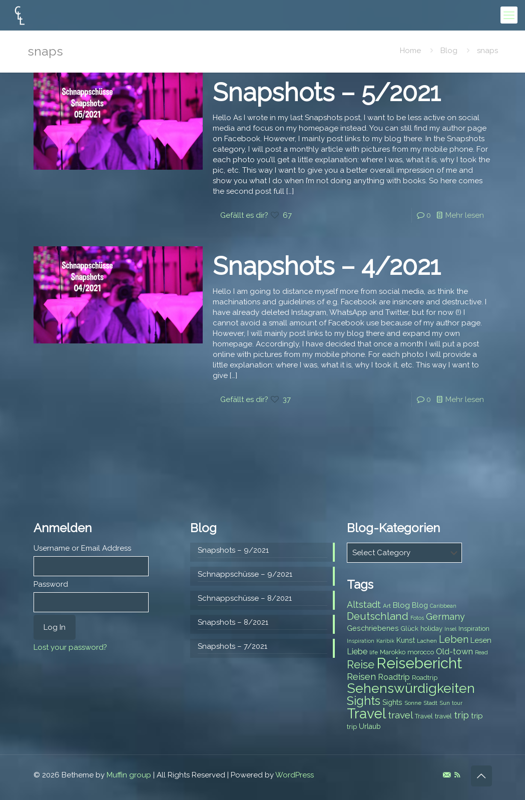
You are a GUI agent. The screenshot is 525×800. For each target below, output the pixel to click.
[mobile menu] (508, 15)
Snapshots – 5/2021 (326, 92)
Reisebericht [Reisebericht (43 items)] (419, 663)
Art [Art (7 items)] (387, 605)
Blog (448, 50)
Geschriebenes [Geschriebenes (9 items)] (373, 628)
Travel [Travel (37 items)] (366, 713)
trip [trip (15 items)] (461, 714)
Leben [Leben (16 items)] (453, 639)
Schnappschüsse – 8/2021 (245, 598)
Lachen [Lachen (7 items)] (427, 640)
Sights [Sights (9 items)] (392, 702)
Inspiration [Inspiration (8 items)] (473, 628)
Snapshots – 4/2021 (326, 266)
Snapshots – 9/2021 (233, 550)
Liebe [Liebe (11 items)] (357, 651)
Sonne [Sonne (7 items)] (412, 702)
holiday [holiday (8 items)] (431, 628)
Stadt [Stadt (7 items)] (430, 702)
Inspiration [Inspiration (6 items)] (360, 641)
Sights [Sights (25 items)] (363, 701)
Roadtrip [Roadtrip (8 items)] (424, 677)
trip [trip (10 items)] (477, 715)
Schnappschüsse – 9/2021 (245, 574)
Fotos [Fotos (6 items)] (417, 618)
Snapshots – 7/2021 (232, 646)
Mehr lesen (464, 215)
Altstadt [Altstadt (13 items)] (364, 604)
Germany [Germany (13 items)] (445, 616)
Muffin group (129, 774)
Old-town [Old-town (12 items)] (454, 651)
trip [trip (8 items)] (352, 726)
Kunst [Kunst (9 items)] (405, 640)
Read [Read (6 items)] (481, 652)
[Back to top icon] (481, 775)
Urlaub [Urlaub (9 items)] (370, 726)
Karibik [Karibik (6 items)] (385, 641)
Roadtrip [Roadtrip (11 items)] (394, 677)
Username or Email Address (82, 548)
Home (410, 50)
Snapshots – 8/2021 (233, 622)
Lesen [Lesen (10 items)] (480, 640)
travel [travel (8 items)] (443, 716)
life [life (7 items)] (373, 652)
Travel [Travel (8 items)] (424, 716)
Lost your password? (70, 647)
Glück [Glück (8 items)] (409, 628)
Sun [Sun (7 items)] (444, 702)
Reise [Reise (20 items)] (360, 664)
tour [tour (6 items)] (457, 703)
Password (51, 584)
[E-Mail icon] (446, 774)
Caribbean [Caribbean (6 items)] (443, 606)
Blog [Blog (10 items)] (401, 605)
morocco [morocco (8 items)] (420, 652)
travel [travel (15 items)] (400, 714)
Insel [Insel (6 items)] (450, 629)
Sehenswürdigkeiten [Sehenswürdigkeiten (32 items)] (411, 688)
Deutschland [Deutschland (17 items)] (377, 616)
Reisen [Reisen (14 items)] (361, 676)
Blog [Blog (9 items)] (420, 605)
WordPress (294, 774)
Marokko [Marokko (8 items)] (392, 652)
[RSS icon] (457, 774)
